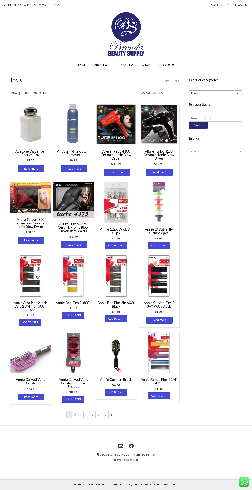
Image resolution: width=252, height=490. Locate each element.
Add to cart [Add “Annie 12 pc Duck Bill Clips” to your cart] (116, 245)
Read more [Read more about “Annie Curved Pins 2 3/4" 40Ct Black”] (159, 320)
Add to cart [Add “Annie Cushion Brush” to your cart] (116, 392)
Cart (90, 484)
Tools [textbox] (214, 93)
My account (152, 484)
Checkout (102, 484)
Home (82, 64)
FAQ (130, 484)
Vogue (126, 459)
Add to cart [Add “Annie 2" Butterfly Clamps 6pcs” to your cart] (159, 245)
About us (101, 64)
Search (198, 125)
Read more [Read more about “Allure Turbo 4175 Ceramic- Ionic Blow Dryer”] (159, 172)
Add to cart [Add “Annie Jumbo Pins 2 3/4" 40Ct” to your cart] (159, 395)
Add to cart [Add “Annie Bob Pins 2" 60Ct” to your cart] (73, 315)
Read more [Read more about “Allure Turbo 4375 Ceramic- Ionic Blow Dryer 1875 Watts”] (74, 244)
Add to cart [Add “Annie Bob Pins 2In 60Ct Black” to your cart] (116, 318)
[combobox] (215, 93)
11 (112, 415)
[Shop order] (159, 93)
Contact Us (125, 64)
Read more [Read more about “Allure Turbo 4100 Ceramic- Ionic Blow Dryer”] (117, 172)
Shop (146, 64)
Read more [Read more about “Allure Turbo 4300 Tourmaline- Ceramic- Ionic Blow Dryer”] (31, 240)
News (165, 484)
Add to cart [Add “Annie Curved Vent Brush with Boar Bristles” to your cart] (73, 399)
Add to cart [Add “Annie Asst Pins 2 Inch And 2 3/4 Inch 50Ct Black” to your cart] (30, 322)
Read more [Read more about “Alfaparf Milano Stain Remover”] (74, 168)
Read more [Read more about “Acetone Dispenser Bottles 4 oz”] (31, 168)
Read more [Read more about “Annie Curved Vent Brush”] (31, 397)
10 (105, 415)
